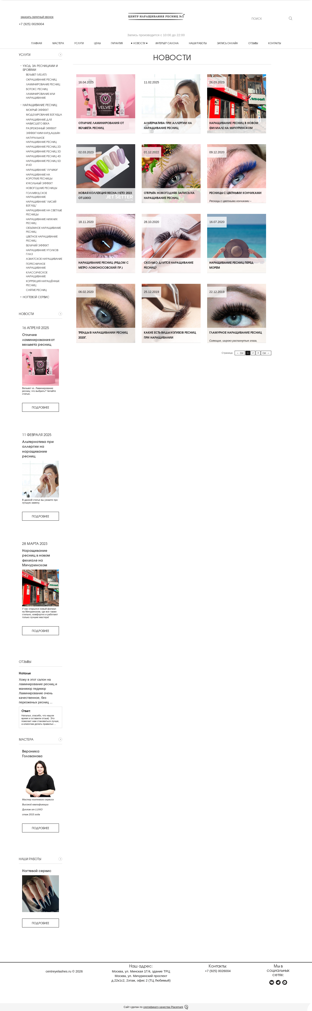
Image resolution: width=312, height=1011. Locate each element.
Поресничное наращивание (36, 266)
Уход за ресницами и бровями (38, 68)
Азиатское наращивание (44, 259)
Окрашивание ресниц (41, 79)
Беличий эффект (37, 245)
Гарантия (117, 43)
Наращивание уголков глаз (42, 252)
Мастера (58, 43)
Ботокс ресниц (37, 89)
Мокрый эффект (37, 110)
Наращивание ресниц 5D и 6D (43, 163)
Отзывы (253, 43)
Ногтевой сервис (34, 297)
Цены (97, 43)
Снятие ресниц (36, 290)
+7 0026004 (31, 24)
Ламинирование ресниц (43, 84)
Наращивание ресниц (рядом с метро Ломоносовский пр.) (103, 269)
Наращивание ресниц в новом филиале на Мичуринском (36, 557)
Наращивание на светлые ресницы (44, 212)
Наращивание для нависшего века (39, 121)
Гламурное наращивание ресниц (235, 336)
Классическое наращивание (36, 274)
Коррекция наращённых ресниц (42, 283)
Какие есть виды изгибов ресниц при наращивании (170, 339)
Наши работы (197, 43)
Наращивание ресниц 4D (43, 156)
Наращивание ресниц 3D (43, 151)
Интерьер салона (167, 43)
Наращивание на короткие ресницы (39, 176)
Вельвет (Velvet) (36, 74)
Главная (36, 43)
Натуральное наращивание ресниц (41, 140)
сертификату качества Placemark (163, 1007)
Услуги (79, 43)
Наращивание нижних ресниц (41, 221)
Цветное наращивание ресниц (42, 238)
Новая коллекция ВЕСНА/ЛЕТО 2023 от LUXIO (105, 199)
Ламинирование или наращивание (40, 96)
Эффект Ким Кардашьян (43, 133)
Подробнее (40, 407)
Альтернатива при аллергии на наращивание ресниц (38, 449)
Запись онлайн (227, 43)
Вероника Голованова (32, 753)
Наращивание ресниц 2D (43, 147)
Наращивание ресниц (38, 105)
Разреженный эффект (41, 128)
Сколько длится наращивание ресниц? (168, 269)
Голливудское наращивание (36, 195)
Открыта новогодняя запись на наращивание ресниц (169, 199)
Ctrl (242, 353)
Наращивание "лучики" (42, 170)
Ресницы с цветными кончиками (235, 196)
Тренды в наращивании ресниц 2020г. (103, 339)
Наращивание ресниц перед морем (231, 269)
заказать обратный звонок (37, 17)
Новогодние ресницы (41, 188)
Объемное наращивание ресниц (43, 230)
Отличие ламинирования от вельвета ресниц (38, 339)
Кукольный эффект (39, 183)
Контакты (274, 43)
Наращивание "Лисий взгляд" (41, 203)
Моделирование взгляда (44, 114)
